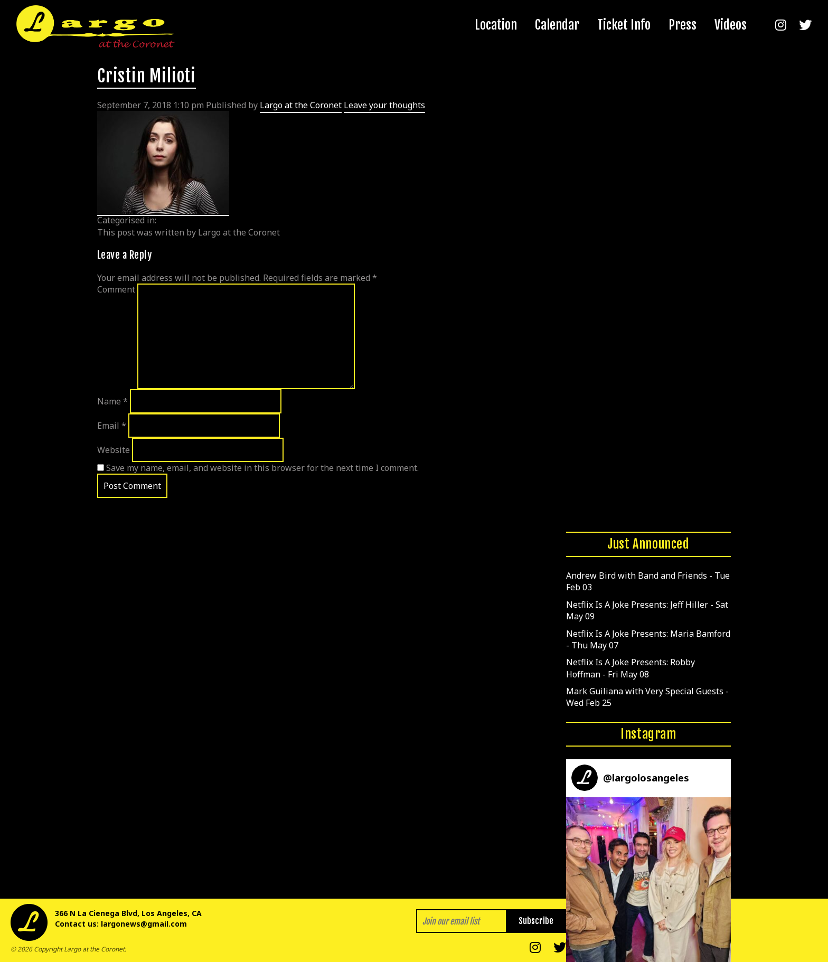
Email (111, 425)
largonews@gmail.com (144, 924)
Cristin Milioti (146, 76)
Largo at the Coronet (301, 105)
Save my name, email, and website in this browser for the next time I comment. (262, 468)
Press (683, 25)
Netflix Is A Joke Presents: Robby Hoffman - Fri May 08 (630, 668)
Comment (116, 289)
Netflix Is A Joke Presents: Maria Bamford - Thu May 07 (648, 639)
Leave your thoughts (384, 105)
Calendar (557, 25)
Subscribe (536, 921)
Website (113, 450)
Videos (730, 25)
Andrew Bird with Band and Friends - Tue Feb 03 (648, 581)
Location (496, 25)
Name (112, 401)
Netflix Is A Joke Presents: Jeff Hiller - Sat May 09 (647, 610)
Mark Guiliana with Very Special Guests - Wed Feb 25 (647, 697)
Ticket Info (624, 25)
